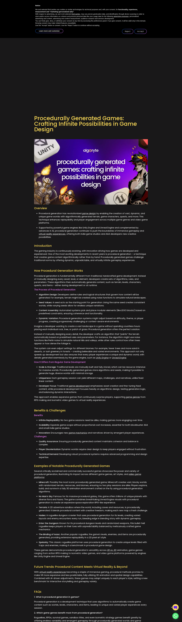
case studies (105, 22)
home (57, 22)
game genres (133, 397)
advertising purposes (121, 600)
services (87, 22)
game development (79, 385)
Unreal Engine (119, 357)
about (71, 22)
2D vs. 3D (111, 550)
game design (89, 213)
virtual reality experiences (52, 233)
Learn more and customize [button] (49, 615)
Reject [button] (127, 615)
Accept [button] (140, 615)
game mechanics (78, 432)
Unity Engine (102, 357)
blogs (121, 22)
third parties (76, 598)
